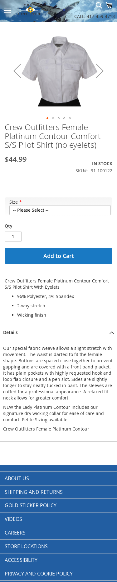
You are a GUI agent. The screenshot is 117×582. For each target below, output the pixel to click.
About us (17, 478)
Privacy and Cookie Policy (39, 573)
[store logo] (37, 9)
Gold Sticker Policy (30, 505)
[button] (17, 71)
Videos (13, 519)
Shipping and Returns (34, 492)
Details (10, 332)
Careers (15, 532)
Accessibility (21, 560)
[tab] (58, 332)
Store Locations (26, 546)
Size (13, 202)
